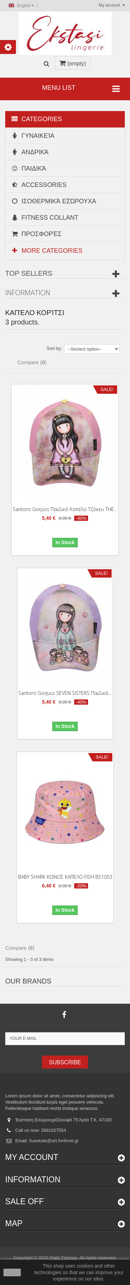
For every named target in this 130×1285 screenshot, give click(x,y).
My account (31, 1157)
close (12, 1272)
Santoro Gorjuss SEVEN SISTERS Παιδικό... (65, 693)
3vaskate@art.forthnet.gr (54, 1140)
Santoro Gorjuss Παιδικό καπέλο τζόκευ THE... (65, 509)
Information (27, 292)
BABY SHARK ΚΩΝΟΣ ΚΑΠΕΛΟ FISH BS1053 (65, 876)
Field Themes (63, 1257)
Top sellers (28, 273)
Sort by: (54, 348)
